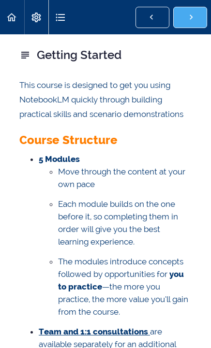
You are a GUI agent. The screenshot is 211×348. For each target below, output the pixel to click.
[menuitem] (36, 17)
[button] (12, 17)
